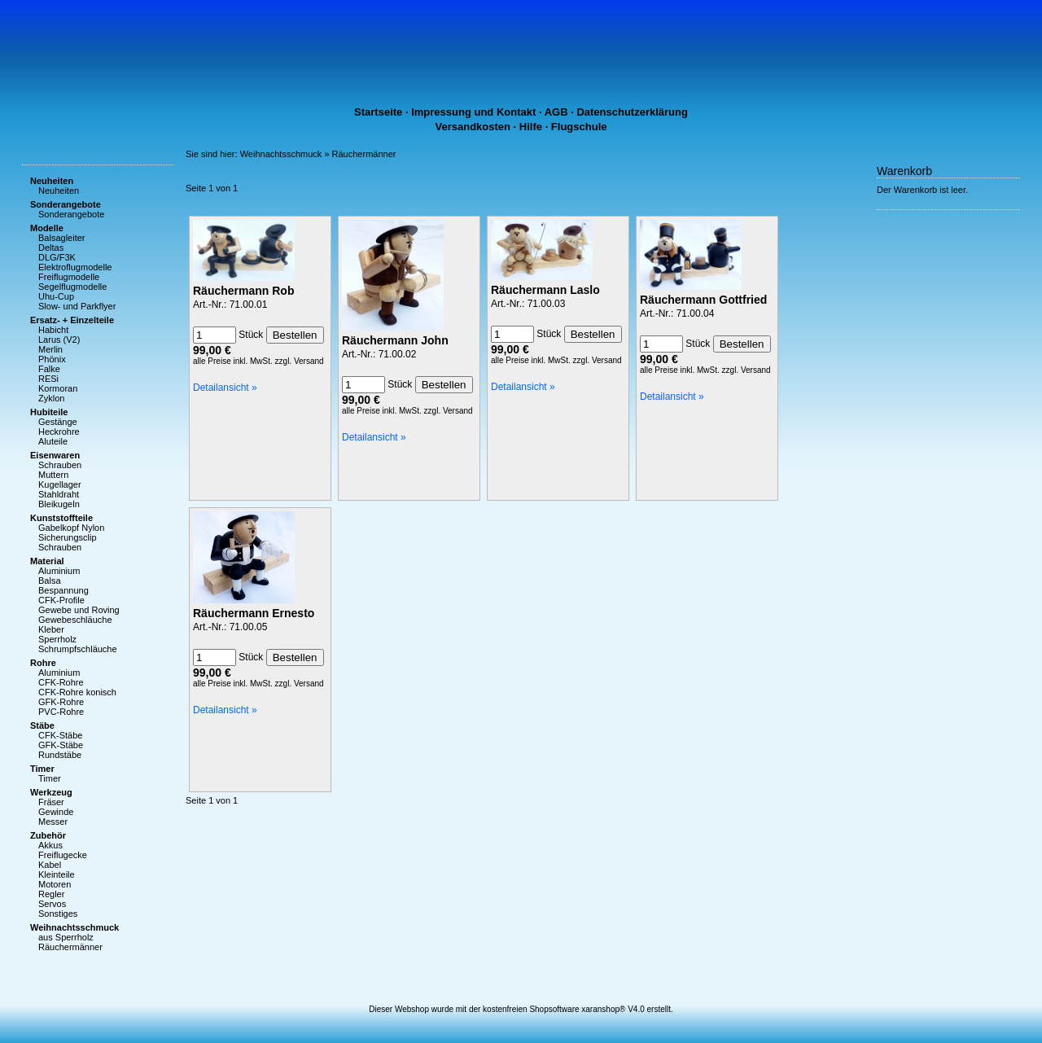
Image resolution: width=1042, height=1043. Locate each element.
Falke (49, 369)
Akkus (50, 845)
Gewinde (55, 812)
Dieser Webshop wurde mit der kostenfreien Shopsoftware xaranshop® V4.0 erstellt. (520, 1009)
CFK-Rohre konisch (77, 692)
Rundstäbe (59, 755)
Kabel (49, 865)
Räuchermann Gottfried (703, 299)
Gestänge (57, 422)
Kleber (51, 629)
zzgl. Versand (299, 361)
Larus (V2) (59, 339)
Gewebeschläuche (75, 619)
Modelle (46, 228)
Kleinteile (56, 874)
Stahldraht (58, 494)
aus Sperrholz (66, 937)
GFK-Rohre (61, 702)
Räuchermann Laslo (545, 289)
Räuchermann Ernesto (253, 613)
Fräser (51, 802)
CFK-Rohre (61, 682)
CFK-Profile (61, 600)
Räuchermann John (395, 340)
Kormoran (57, 388)
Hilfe (530, 127)
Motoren (54, 884)
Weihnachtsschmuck (74, 927)
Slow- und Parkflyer (77, 306)
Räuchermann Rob (243, 290)
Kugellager (59, 484)
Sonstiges (57, 913)
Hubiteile (49, 412)
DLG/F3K (57, 257)
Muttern (53, 475)
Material (47, 561)
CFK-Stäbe (60, 735)
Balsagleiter (61, 238)
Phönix (52, 359)
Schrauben (59, 465)
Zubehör (48, 835)
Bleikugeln (59, 504)
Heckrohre (59, 431)
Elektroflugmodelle (75, 267)
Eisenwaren (55, 455)
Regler (51, 894)
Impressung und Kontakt (473, 112)
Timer (42, 768)
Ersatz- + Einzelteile (72, 320)
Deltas (50, 247)
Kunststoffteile (61, 518)
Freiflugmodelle (68, 277)
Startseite (378, 112)
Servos (52, 904)
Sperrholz (57, 639)
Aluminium (59, 571)
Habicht (53, 330)
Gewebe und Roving (79, 610)
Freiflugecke (62, 855)
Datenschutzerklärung (632, 112)
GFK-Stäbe (60, 745)
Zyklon (51, 398)
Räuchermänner (70, 947)
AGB (556, 112)
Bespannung (63, 590)
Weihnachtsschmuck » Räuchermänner (318, 154)
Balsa (49, 580)
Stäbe (42, 725)
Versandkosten (473, 127)
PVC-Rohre (61, 712)
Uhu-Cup (56, 296)
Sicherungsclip (67, 537)
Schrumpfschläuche (77, 649)
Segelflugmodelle (72, 286)
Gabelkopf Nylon (71, 527)
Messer (53, 821)
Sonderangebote (65, 204)
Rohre (43, 663)
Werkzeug (51, 792)
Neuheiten (51, 181)
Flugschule (579, 127)
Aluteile (53, 441)
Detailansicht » (225, 387)
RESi (48, 378)
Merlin (50, 349)
